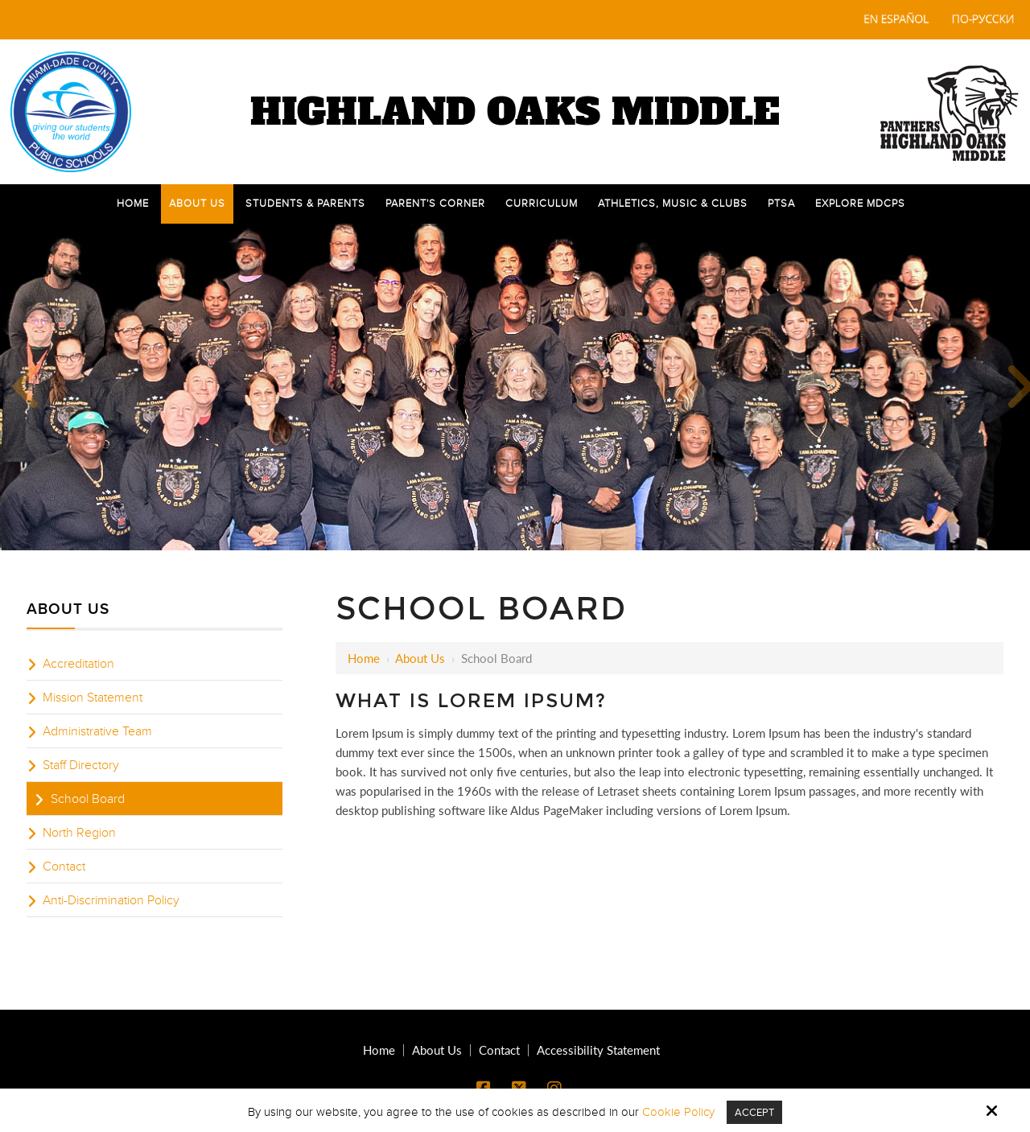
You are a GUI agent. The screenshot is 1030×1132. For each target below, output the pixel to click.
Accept (754, 1111)
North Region (79, 832)
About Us (420, 658)
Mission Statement (92, 697)
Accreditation (78, 664)
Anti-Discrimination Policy (111, 900)
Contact (64, 866)
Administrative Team (97, 731)
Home (364, 658)
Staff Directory (81, 765)
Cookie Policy (676, 1111)
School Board (88, 799)
